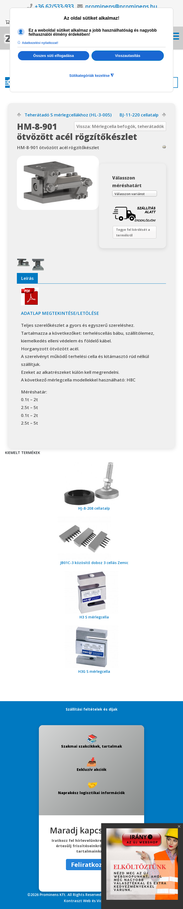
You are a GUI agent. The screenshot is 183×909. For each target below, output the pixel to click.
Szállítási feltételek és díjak (92, 709)
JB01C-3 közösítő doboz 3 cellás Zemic (94, 562)
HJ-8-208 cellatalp (94, 508)
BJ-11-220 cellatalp (138, 114)
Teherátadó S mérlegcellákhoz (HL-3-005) (68, 114)
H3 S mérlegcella (94, 617)
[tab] (27, 278)
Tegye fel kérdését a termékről (133, 232)
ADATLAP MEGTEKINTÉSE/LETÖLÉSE (60, 313)
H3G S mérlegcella (94, 671)
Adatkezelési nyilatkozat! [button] (40, 43)
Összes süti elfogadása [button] (53, 56)
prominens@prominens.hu (121, 6)
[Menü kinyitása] (175, 38)
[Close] (179, 826)
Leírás (27, 278)
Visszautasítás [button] (127, 56)
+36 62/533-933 (54, 6)
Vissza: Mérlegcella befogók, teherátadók (120, 126)
